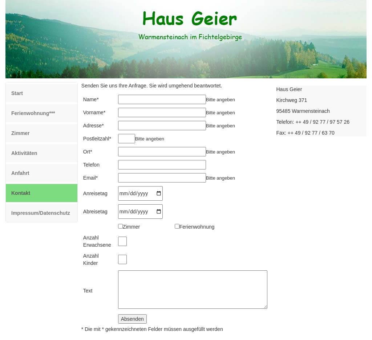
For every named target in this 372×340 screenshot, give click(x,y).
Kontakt (31, 192)
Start (17, 93)
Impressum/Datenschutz (40, 213)
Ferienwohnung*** (33, 113)
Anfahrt (20, 173)
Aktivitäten (24, 153)
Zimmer (20, 133)
